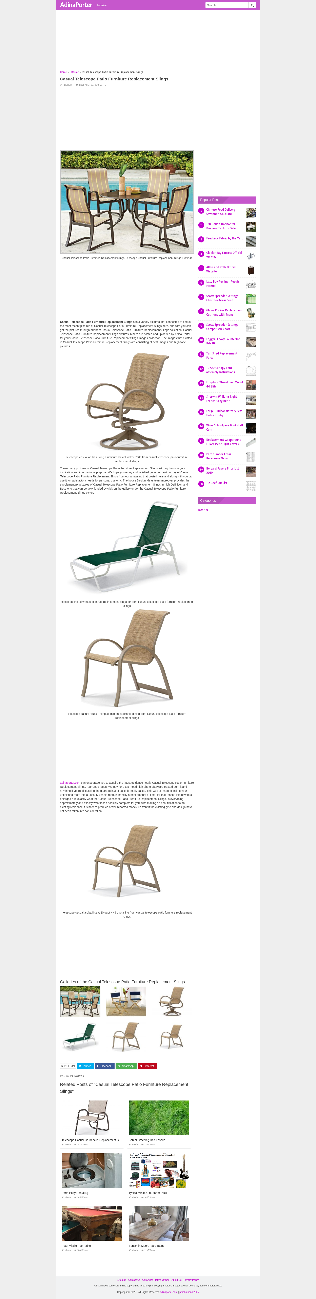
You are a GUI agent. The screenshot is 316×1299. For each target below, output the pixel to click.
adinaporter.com (70, 782)
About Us (176, 1280)
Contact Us (134, 1280)
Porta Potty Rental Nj (75, 1192)
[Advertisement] (158, 41)
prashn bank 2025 (189, 1292)
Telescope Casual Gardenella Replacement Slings (93, 1140)
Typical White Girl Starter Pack (148, 1192)
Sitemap (121, 1280)
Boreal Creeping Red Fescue (147, 1140)
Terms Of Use (162, 1280)
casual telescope (75, 1076)
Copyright (147, 1280)
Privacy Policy (191, 1280)
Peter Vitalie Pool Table (76, 1245)
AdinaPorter (76, 4)
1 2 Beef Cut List (216, 483)
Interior (102, 5)
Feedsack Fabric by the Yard (224, 238)
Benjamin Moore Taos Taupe (146, 1245)
